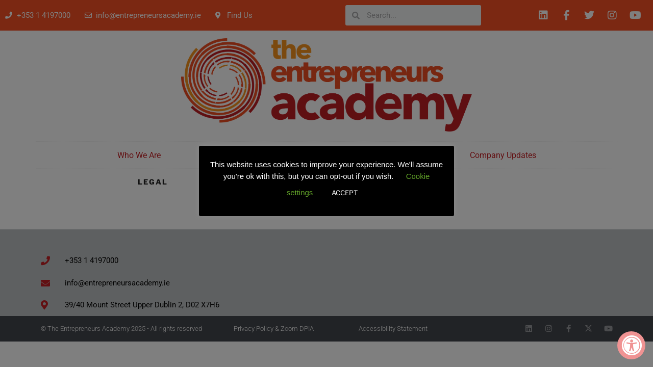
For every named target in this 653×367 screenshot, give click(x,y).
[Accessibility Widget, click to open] (631, 345)
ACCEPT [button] (345, 193)
